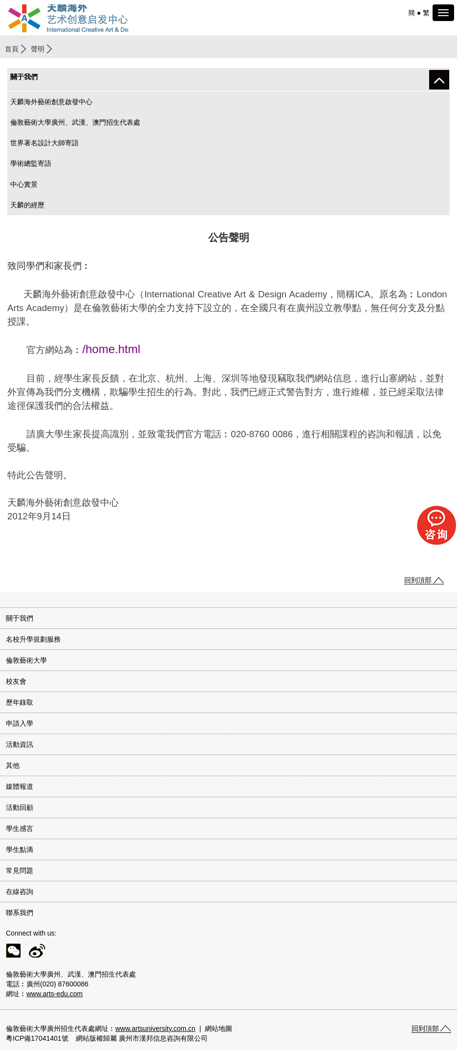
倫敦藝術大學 (26, 660)
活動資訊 (19, 744)
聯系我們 (19, 912)
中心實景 (24, 184)
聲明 (37, 49)
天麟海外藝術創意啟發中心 (51, 102)
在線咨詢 (19, 891)
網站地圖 (218, 1028)
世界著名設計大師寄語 (44, 143)
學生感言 (19, 828)
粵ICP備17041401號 (37, 1038)
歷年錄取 (19, 702)
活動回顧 (19, 807)
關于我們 (19, 618)
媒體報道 (19, 786)
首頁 (12, 49)
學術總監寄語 (30, 163)
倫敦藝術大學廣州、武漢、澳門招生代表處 (75, 122)
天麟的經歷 (27, 205)
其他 (13, 765)
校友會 (16, 681)
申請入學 (19, 723)
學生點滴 (19, 849)
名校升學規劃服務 (33, 639)
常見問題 (19, 870)
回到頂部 (418, 580)
